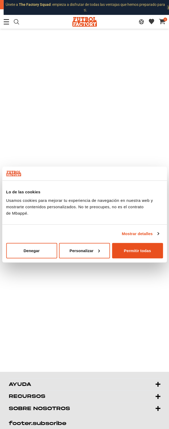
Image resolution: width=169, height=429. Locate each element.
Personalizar (85, 250)
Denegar (32, 250)
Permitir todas (137, 250)
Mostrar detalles (137, 233)
